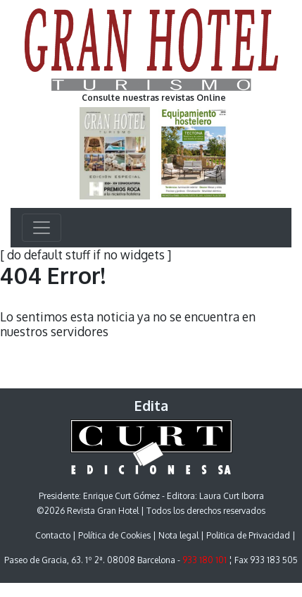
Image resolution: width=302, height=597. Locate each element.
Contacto (52, 535)
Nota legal (178, 535)
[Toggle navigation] (41, 228)
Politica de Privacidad (248, 535)
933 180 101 (204, 560)
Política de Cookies (114, 535)
